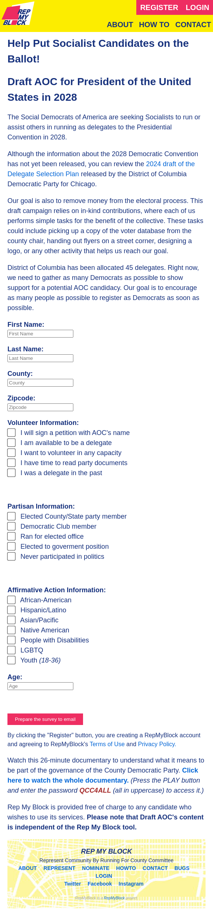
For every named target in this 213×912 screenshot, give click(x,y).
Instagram (131, 884)
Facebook (100, 884)
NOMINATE (95, 868)
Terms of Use (107, 744)
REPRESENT (60, 868)
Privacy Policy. (157, 744)
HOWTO (126, 868)
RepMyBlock (114, 898)
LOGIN (197, 7)
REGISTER (159, 7)
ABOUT (120, 24)
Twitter (72, 884)
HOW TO (154, 24)
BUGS (181, 868)
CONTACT (193, 24)
